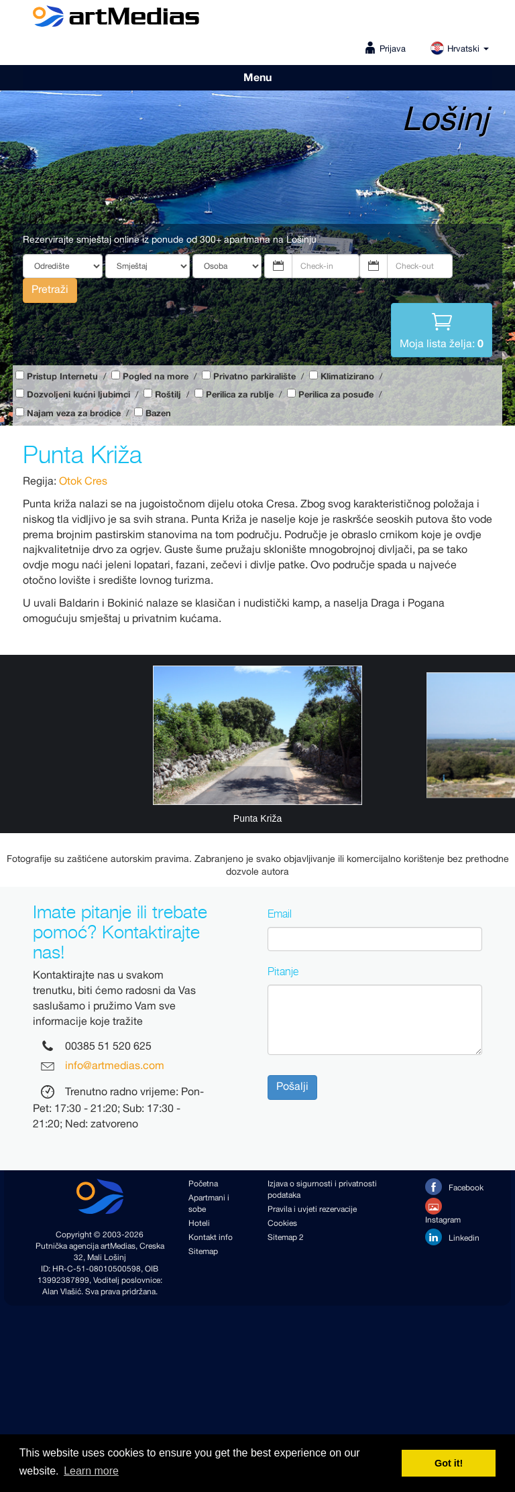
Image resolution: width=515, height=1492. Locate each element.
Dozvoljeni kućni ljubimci (78, 395)
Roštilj (168, 395)
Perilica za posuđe (336, 395)
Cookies (282, 1223)
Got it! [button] (449, 1463)
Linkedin (452, 1237)
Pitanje (283, 971)
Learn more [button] (91, 1471)
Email (280, 914)
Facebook (454, 1186)
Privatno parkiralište (254, 377)
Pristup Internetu (62, 377)
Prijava (393, 49)
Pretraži (50, 290)
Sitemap (203, 1251)
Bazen (158, 414)
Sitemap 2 (286, 1237)
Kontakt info (210, 1237)
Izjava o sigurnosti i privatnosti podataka (322, 1189)
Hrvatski (459, 49)
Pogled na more (155, 377)
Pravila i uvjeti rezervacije (312, 1209)
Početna (203, 1184)
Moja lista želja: (441, 329)
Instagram (443, 1212)
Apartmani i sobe (208, 1203)
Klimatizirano (347, 377)
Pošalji (292, 1086)
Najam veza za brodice (74, 414)
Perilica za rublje (240, 395)
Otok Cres (83, 481)
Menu (257, 77)
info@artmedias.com (114, 1066)
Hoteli (199, 1223)
